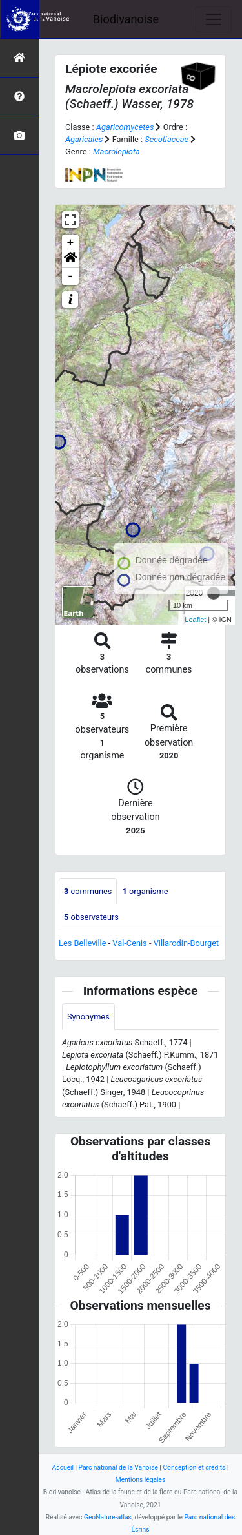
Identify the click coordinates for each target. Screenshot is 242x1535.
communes (88, 891)
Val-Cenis (129, 943)
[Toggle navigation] (214, 19)
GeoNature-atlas (108, 1517)
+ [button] (70, 243)
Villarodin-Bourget (186, 943)
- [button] (70, 276)
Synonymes (88, 1016)
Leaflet (195, 619)
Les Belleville (82, 943)
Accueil (63, 1467)
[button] (70, 259)
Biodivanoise (126, 19)
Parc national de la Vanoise (118, 1467)
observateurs (91, 917)
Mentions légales (141, 1480)
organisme (145, 891)
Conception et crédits (194, 1467)
